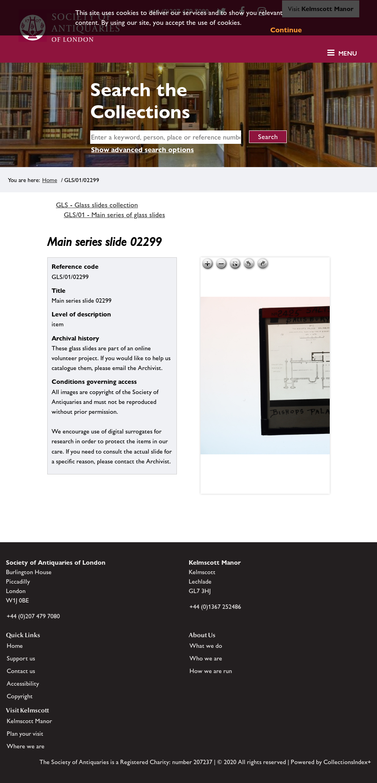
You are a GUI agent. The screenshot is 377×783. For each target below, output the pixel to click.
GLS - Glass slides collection (97, 205)
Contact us (21, 671)
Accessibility (23, 683)
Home (49, 180)
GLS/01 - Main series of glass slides (114, 215)
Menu (347, 53)
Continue (286, 30)
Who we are (205, 658)
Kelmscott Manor (29, 721)
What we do (205, 645)
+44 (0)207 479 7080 (33, 616)
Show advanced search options (142, 149)
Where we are (26, 746)
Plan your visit (25, 733)
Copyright (20, 696)
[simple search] (165, 137)
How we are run (210, 671)
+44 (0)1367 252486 (215, 606)
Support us (21, 658)
